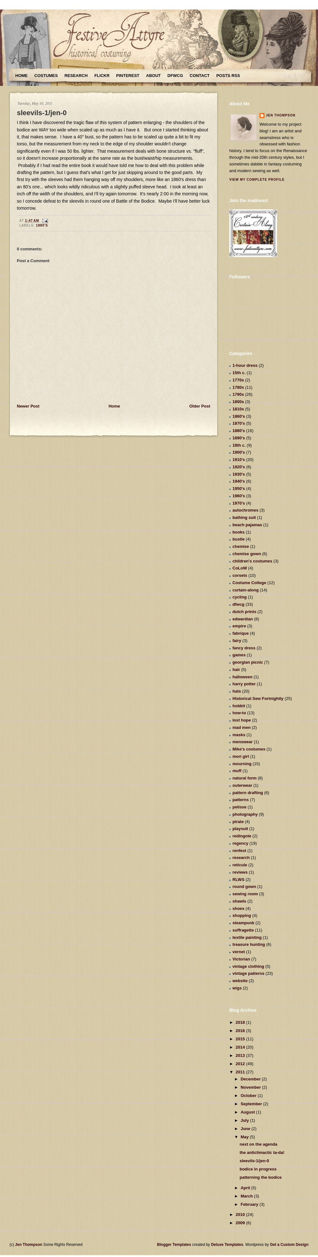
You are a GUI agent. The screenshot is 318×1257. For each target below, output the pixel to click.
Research (76, 75)
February (250, 1204)
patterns (240, 799)
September (252, 1103)
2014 (241, 1047)
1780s (238, 387)
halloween (242, 676)
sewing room (245, 893)
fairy (236, 640)
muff (236, 770)
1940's (238, 481)
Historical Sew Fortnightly (257, 698)
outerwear (242, 785)
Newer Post (28, 406)
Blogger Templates (174, 1244)
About (153, 75)
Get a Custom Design (289, 1244)
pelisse (239, 807)
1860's (238, 416)
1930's (238, 474)
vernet (238, 951)
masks (238, 734)
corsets (239, 575)
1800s (238, 401)
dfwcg (238, 604)
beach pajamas (247, 524)
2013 (241, 1055)
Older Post (199, 406)
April (246, 1187)
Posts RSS (228, 75)
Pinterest (127, 75)
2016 (241, 1030)
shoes (238, 908)
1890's (238, 438)
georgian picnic (247, 662)
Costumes (46, 75)
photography (245, 814)
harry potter (244, 683)
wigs (237, 988)
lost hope (241, 720)
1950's (238, 488)
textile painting (247, 937)
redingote (241, 836)
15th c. (238, 372)
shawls (239, 901)
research (241, 857)
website (240, 980)
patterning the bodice (260, 1177)
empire (239, 626)
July (245, 1120)
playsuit (240, 828)
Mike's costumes (249, 749)
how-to (239, 712)
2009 (241, 1222)
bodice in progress (257, 1169)
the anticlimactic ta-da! (261, 1152)
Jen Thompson (280, 115)
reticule (239, 864)
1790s (238, 394)
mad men (241, 727)
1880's (42, 225)
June (246, 1128)
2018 (241, 1022)
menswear (242, 741)
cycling (239, 597)
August (248, 1112)
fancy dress (243, 648)
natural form (244, 778)
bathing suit (244, 517)
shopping (241, 915)
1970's (238, 503)
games (238, 655)
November (251, 1087)
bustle (238, 539)
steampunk (243, 922)
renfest (239, 850)
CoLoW (239, 568)
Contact (200, 75)
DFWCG (175, 75)
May (245, 1137)
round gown (244, 886)
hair (236, 669)
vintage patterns (248, 973)
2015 (241, 1039)
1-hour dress (245, 365)
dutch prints (244, 611)
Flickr (102, 75)
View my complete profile (257, 179)
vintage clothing (248, 966)
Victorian (241, 959)
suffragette (243, 930)
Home (21, 75)
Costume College (249, 582)
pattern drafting (247, 792)
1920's (238, 466)
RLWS (238, 879)
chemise (240, 546)
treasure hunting (248, 944)
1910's (238, 459)
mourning (242, 763)
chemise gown (246, 553)
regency (240, 843)
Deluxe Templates (227, 1244)
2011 (241, 1072)
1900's (238, 452)
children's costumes (252, 561)
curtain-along (245, 590)
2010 (241, 1214)
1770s (238, 380)
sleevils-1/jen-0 (42, 113)
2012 (241, 1063)
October (249, 1095)
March (247, 1196)
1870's (238, 423)
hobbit (238, 705)
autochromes (245, 510)
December (251, 1079)
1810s (238, 409)
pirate (238, 821)
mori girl (240, 756)
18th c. (238, 445)
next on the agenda (258, 1144)
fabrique (240, 633)
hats (236, 691)
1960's (238, 495)
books (238, 532)
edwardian (242, 619)
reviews (240, 872)
